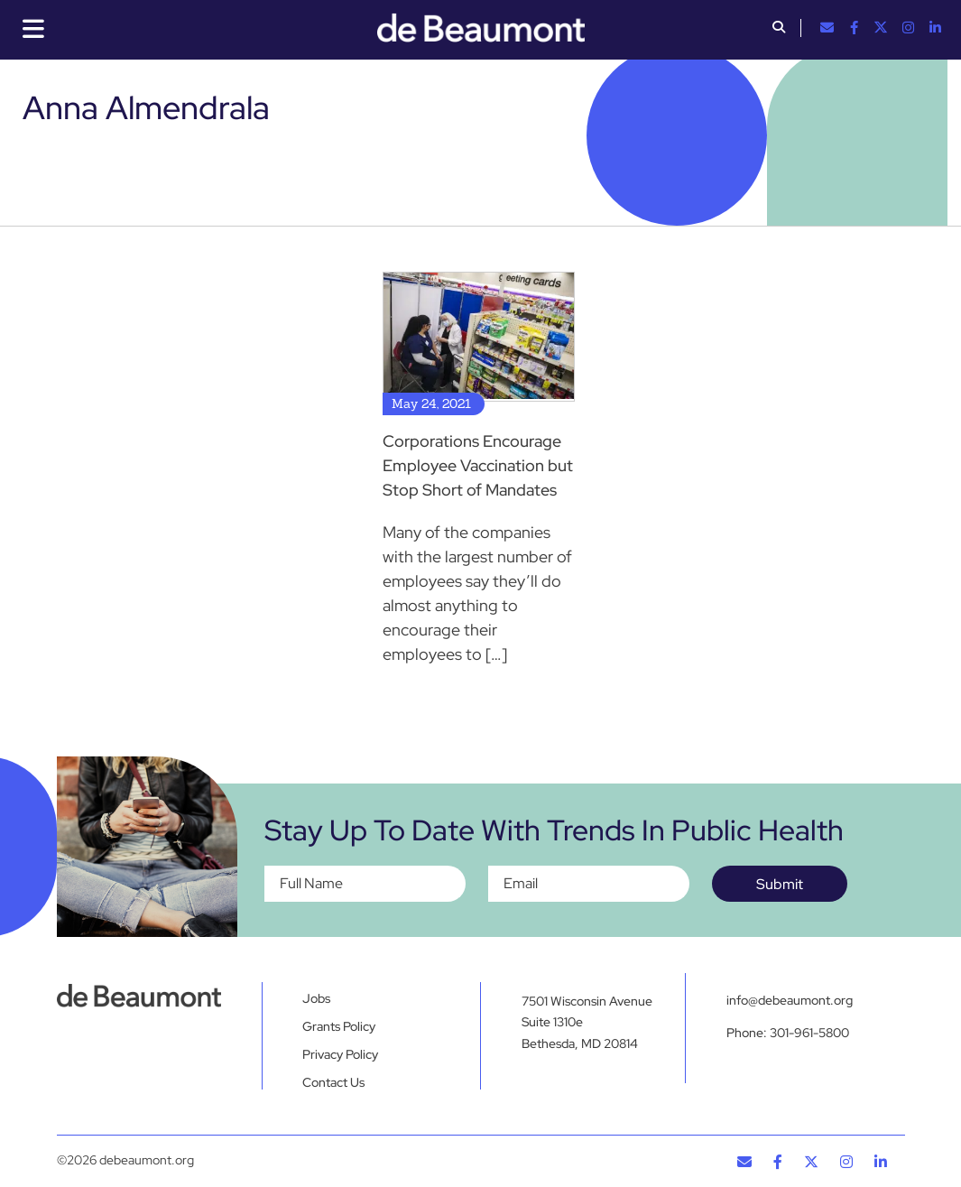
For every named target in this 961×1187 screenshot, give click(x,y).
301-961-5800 (809, 1033)
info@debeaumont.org (789, 1000)
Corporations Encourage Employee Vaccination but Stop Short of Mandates (478, 465)
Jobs (316, 998)
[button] (778, 29)
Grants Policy (338, 1026)
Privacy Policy (340, 1054)
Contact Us (333, 1082)
